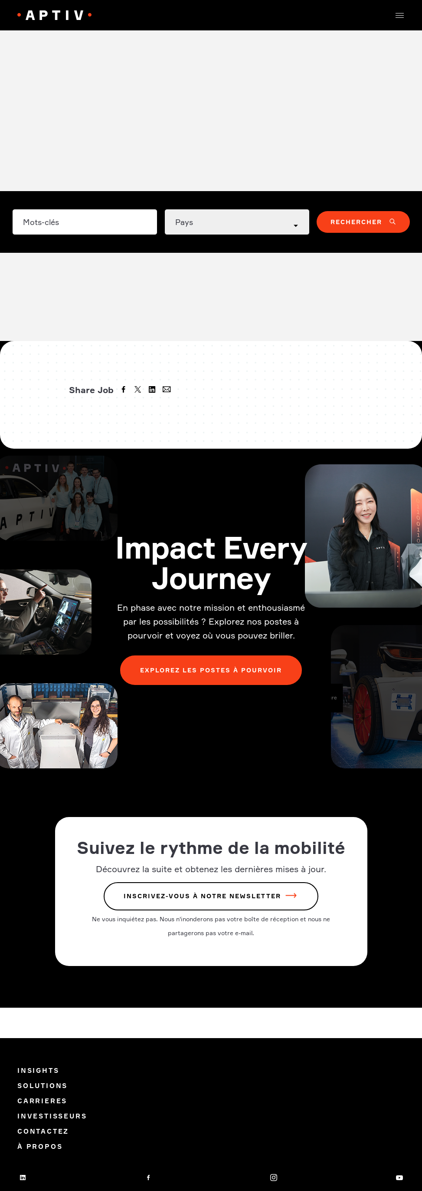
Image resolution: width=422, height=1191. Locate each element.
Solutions (42, 1086)
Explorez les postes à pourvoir (211, 670)
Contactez (43, 1131)
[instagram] (273, 1177)
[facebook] (124, 390)
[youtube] (399, 1177)
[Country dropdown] (237, 222)
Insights (38, 1070)
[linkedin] (153, 390)
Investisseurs (52, 1116)
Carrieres (43, 1101)
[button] (399, 15)
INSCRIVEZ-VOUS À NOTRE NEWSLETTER (202, 896)
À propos (39, 1146)
